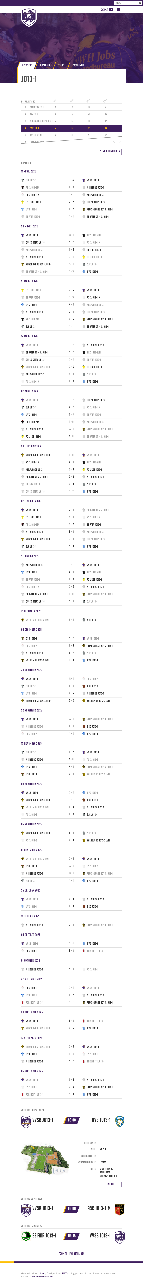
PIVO (65, 1273)
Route (111, 1184)
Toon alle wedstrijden (71, 1253)
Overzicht (27, 65)
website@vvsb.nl (42, 1276)
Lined (42, 1273)
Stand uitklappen (110, 151)
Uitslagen (45, 65)
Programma (78, 65)
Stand (61, 65)
